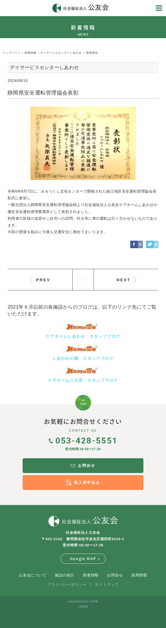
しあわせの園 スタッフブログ (83, 358)
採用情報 (139, 575)
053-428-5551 (83, 440)
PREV (43, 279)
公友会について (32, 575)
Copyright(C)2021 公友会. (83, 601)
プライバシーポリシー (67, 584)
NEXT (123, 279)
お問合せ (115, 575)
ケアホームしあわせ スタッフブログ (83, 336)
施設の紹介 (65, 575)
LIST (83, 279)
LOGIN (83, 606)
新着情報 (90, 575)
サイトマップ (106, 584)
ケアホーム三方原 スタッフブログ (83, 380)
